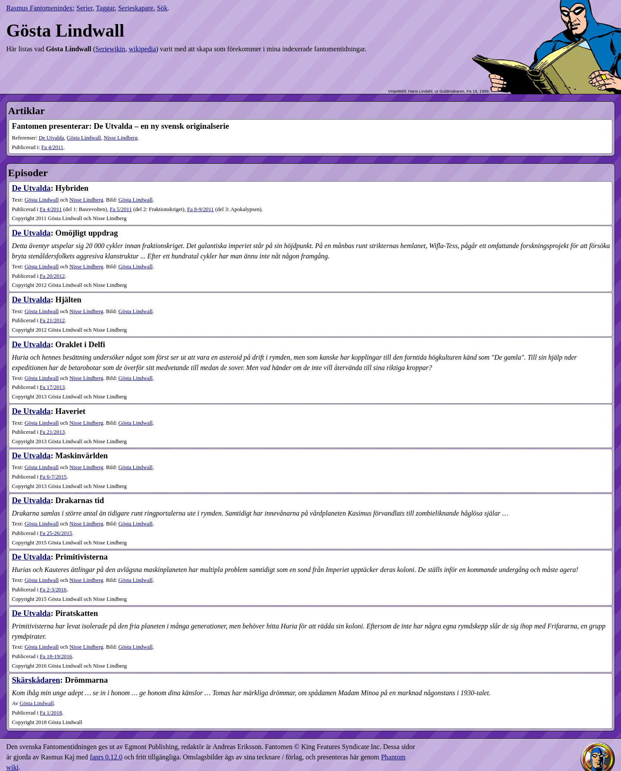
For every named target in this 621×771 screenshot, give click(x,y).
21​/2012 (52, 320)
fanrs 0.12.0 (106, 757)
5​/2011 (121, 209)
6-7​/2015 (53, 477)
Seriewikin (110, 49)
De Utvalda (51, 138)
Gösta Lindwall (84, 138)
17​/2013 (52, 387)
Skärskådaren (36, 679)
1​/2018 (51, 713)
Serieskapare (136, 8)
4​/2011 (52, 147)
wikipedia (142, 49)
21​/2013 (52, 432)
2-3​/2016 (53, 590)
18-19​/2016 (56, 656)
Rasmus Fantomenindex (39, 8)
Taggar (105, 8)
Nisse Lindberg (120, 138)
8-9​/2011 (200, 209)
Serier (84, 8)
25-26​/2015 (56, 533)
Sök (162, 8)
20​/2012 (52, 276)
